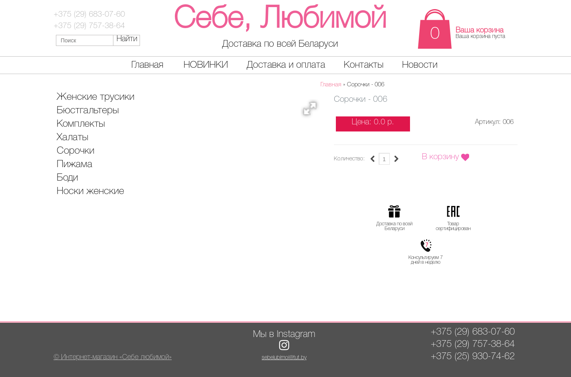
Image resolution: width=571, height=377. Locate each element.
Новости (419, 65)
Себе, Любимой (280, 19)
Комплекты (81, 124)
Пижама (74, 164)
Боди (67, 178)
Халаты (72, 137)
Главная (147, 65)
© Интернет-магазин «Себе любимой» (113, 357)
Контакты (363, 65)
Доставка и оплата (286, 65)
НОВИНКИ (206, 65)
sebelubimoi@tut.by (284, 357)
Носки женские (90, 191)
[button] (312, 111)
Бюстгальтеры (88, 110)
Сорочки (75, 151)
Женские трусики (95, 97)
